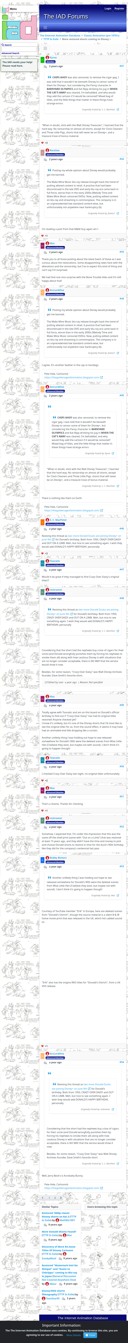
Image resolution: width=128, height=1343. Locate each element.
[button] (42, 1198)
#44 (122, 298)
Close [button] (90, 1335)
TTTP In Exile (51, 39)
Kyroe (51, 57)
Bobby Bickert (56, 857)
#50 (122, 766)
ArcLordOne (55, 290)
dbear (51, 1284)
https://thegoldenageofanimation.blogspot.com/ (73, 377)
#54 (122, 1062)
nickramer (54, 589)
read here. (17, 65)
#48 (122, 598)
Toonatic (53, 561)
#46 (122, 528)
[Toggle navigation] (45, 28)
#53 (122, 866)
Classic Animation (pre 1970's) (101, 35)
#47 (122, 569)
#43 (122, 251)
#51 (122, 796)
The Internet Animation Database (60, 35)
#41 (122, 66)
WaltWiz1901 (65, 1220)
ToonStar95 (50, 1298)
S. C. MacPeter (56, 520)
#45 (122, 395)
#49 (122, 705)
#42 (122, 159)
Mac (50, 243)
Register (119, 8)
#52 (122, 826)
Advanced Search (10, 53)
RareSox (52, 150)
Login (108, 8)
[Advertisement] (19, 91)
